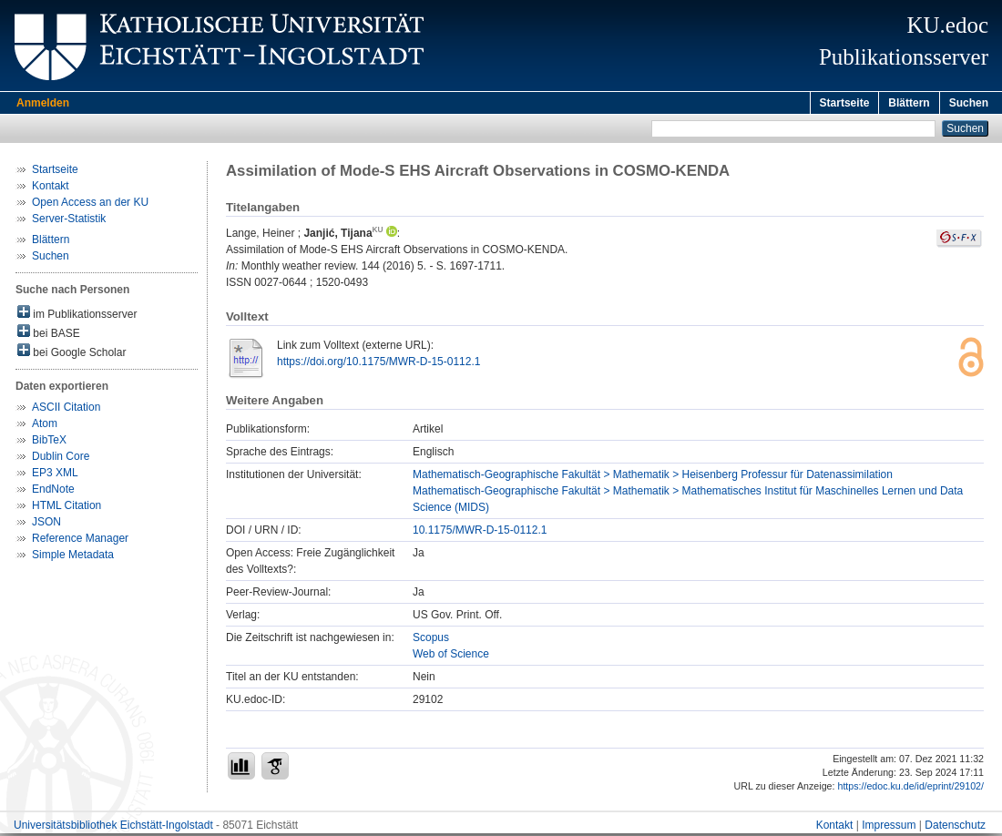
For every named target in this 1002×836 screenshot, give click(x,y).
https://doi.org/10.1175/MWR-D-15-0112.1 (378, 364)
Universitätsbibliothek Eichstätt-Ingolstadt (113, 827)
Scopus (431, 640)
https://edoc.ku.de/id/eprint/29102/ (910, 788)
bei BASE (48, 334)
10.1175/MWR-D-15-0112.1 (480, 532)
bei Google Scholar (71, 354)
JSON (46, 524)
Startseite (845, 103)
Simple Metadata (73, 557)
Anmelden (42, 103)
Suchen (968, 103)
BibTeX (49, 442)
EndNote (53, 491)
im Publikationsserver (77, 315)
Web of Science (451, 656)
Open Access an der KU (90, 205)
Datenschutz (955, 827)
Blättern (908, 103)
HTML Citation (66, 508)
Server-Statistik (69, 221)
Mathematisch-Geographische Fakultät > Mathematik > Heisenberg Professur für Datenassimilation (653, 477)
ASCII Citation (66, 409)
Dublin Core (60, 459)
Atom (44, 426)
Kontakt (50, 188)
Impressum (888, 827)
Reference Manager (80, 541)
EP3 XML (55, 475)
